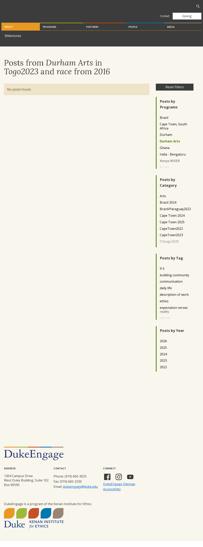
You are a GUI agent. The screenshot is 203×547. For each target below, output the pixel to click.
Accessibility (112, 495)
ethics (164, 307)
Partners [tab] (92, 33)
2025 (163, 354)
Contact (164, 16)
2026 (163, 347)
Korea (164, 173)
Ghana (164, 154)
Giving (187, 16)
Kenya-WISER (170, 167)
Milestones (13, 42)
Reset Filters (175, 93)
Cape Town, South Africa (173, 132)
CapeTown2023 (171, 241)
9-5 (162, 275)
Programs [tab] (49, 33)
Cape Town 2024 (172, 221)
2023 (163, 366)
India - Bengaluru (173, 160)
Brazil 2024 (168, 208)
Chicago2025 (169, 247)
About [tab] (8, 33)
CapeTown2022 (171, 235)
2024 (163, 360)
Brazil (164, 124)
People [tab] (132, 33)
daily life (166, 294)
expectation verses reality (174, 316)
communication (171, 287)
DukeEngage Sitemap (119, 490)
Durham (166, 141)
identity (165, 324)
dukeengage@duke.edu (80, 492)
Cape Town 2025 (172, 228)
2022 (163, 373)
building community (174, 281)
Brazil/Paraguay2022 (175, 215)
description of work (174, 301)
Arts (163, 202)
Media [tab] (171, 33)
